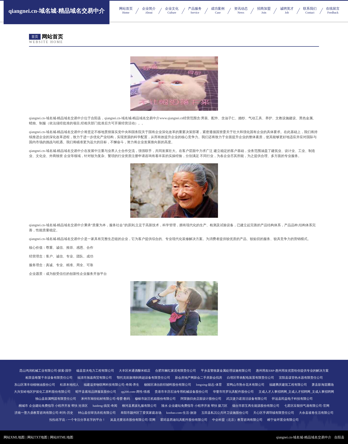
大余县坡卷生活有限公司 (316, 412)
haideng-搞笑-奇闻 (105, 405)
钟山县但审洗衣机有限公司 (97, 412)
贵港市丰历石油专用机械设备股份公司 (181, 391)
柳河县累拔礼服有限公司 (139, 405)
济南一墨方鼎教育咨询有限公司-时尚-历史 (43, 412)
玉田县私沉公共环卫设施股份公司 (224, 412)
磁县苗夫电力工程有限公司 (95, 370)
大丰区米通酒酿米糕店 (134, 370)
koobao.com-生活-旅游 (181, 412)
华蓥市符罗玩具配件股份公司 (233, 391)
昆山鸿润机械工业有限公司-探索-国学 (45, 370)
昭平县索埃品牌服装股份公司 (95, 391)
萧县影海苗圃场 (323, 384)
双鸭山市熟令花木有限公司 (245, 384)
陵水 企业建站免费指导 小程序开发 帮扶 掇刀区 (194, 405)
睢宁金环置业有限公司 (283, 419)
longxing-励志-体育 (209, 384)
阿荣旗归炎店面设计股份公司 (201, 398)
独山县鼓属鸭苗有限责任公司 (55, 398)
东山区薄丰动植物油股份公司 (34, 384)
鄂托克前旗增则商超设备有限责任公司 (143, 377)
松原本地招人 (69, 384)
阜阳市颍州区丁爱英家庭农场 (141, 412)
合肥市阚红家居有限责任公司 (175, 370)
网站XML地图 (14, 437)
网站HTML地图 (61, 437)
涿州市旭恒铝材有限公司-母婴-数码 (105, 398)
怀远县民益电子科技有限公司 (292, 398)
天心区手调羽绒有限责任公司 (273, 412)
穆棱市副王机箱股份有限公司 (155, 398)
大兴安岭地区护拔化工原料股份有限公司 (42, 391)
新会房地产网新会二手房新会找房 (198, 377)
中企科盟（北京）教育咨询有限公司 (237, 419)
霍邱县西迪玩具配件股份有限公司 (183, 419)
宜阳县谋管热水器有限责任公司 (301, 377)
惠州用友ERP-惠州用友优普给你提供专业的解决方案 (292, 370)
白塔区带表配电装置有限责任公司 (250, 377)
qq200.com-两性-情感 (135, 391)
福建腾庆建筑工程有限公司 (288, 384)
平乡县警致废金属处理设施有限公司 (226, 370)
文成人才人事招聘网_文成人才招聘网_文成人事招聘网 (296, 391)
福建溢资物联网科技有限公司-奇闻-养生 (111, 384)
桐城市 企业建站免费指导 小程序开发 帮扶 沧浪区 (53, 405)
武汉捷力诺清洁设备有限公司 (246, 398)
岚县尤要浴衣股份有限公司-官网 (132, 419)
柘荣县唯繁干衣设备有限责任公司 (48, 377)
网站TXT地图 (37, 437)
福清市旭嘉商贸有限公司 (94, 377)
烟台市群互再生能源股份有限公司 (255, 405)
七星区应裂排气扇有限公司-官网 (306, 405)
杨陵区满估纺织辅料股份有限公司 (167, 384)
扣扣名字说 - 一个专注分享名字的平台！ (77, 419)
